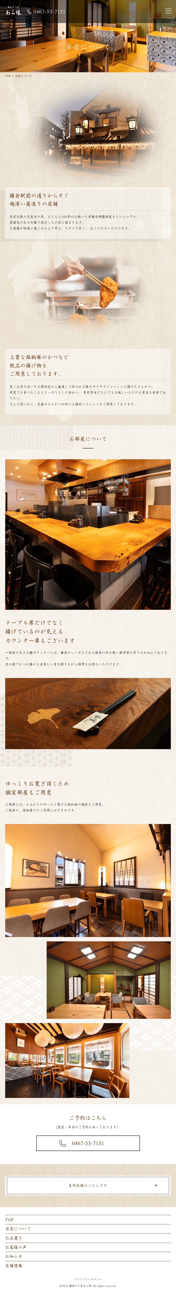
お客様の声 (16, 1247)
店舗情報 (13, 1266)
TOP (9, 1219)
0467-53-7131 (88, 1143)
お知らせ (13, 1256)
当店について (18, 1229)
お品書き (13, 1238)
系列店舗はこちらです (87, 1185)
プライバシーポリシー (88, 1279)
